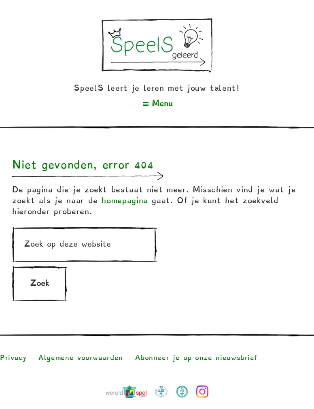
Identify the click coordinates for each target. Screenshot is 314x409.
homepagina (125, 201)
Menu (162, 103)
